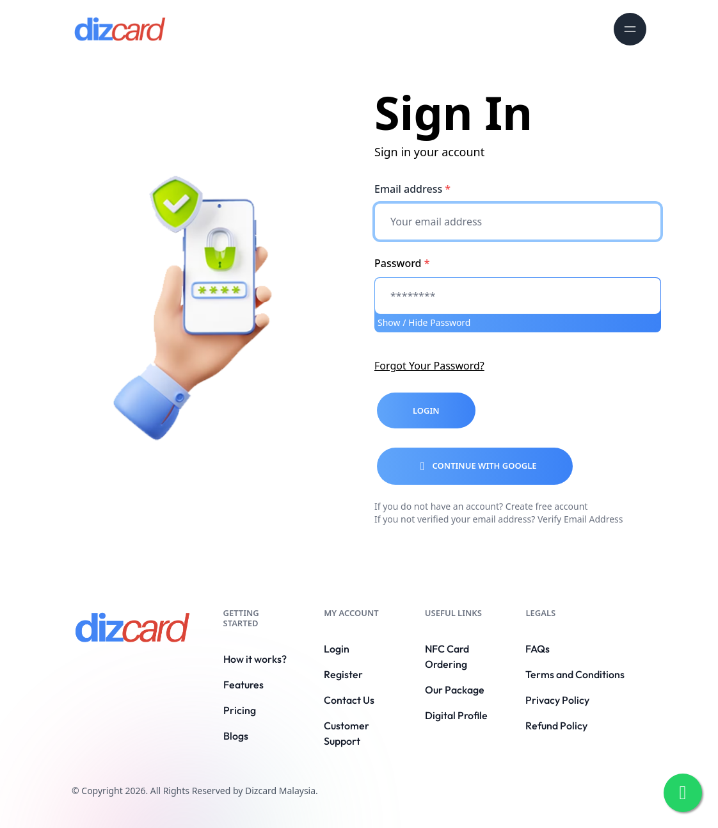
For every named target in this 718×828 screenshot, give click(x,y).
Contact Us (349, 700)
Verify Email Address (580, 519)
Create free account (547, 506)
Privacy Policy (557, 700)
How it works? (255, 659)
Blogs (235, 735)
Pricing (239, 710)
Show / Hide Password (424, 322)
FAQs (537, 648)
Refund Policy (556, 725)
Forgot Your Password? (429, 366)
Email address (412, 189)
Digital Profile (456, 715)
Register (343, 674)
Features (243, 684)
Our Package (454, 689)
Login (336, 648)
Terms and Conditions (575, 674)
